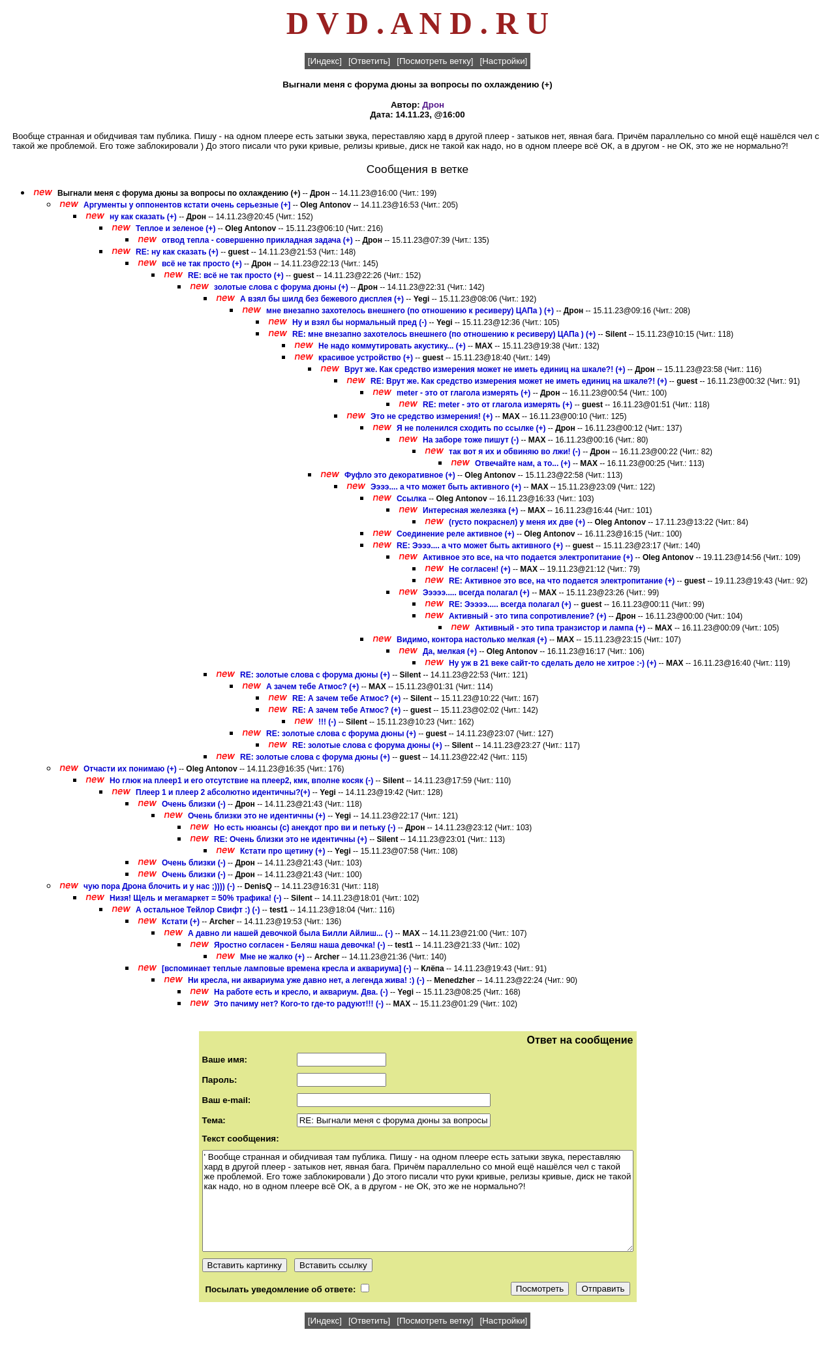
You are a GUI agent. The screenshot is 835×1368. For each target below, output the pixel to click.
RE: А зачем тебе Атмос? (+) (346, 698)
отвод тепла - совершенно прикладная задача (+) (257, 240)
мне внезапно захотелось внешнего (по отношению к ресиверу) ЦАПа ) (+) (410, 310)
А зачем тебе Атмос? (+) (312, 686)
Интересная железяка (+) (470, 510)
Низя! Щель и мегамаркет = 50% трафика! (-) (195, 898)
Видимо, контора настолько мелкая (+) (472, 639)
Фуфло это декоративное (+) (399, 475)
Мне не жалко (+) (272, 956)
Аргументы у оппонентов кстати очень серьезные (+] (187, 205)
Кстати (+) (181, 921)
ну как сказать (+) (143, 216)
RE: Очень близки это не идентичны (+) (290, 839)
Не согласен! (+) (480, 569)
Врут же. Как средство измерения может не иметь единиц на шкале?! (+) (485, 369)
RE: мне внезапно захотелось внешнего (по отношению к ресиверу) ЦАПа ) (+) (444, 334)
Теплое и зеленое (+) (175, 228)
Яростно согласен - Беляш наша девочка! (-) (300, 945)
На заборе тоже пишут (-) (471, 439)
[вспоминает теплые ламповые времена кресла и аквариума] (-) (287, 968)
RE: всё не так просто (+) (236, 275)
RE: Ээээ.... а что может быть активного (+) (480, 545)
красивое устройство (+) (365, 357)
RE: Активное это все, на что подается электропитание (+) (562, 580)
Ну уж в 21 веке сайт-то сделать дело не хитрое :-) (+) (552, 663)
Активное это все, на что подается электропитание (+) (528, 557)
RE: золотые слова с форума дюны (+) (315, 674)
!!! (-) (327, 721)
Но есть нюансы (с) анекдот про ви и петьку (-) (304, 827)
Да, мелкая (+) (450, 651)
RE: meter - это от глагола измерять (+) (497, 404)
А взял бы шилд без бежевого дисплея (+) (322, 298)
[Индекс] (325, 61)
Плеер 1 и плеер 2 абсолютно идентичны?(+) (223, 792)
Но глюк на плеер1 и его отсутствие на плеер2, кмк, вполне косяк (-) (241, 780)
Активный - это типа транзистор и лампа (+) (560, 627)
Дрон (433, 105)
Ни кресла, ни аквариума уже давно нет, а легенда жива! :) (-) (306, 980)
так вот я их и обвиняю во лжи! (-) (515, 451)
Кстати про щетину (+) (282, 851)
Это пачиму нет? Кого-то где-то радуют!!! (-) (299, 1003)
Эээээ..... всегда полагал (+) (476, 592)
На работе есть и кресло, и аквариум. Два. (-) (301, 992)
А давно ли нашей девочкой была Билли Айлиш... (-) (290, 933)
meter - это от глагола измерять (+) (463, 392)
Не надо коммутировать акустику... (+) (392, 345)
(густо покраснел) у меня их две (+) (517, 522)
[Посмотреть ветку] (435, 61)
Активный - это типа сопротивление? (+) (527, 616)
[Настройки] (504, 61)
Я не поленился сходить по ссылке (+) (471, 428)
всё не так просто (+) (202, 263)
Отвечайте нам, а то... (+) (523, 463)
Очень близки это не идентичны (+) (257, 815)
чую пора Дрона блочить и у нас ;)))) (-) (159, 886)
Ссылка (412, 498)
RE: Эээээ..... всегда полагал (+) (510, 604)
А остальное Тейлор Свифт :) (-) (198, 909)
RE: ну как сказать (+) (177, 251)
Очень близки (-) (194, 804)
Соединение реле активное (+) (456, 533)
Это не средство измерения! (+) (432, 416)
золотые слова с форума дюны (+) (281, 287)
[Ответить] (369, 61)
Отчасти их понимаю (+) (130, 768)
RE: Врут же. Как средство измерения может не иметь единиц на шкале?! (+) (519, 381)
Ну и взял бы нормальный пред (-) (359, 322)
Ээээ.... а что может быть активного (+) (446, 486)
